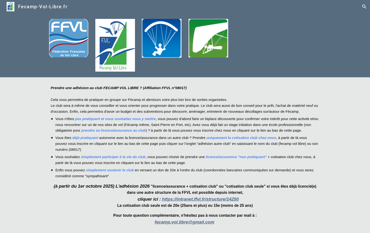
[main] (185, 155)
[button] (364, 6)
